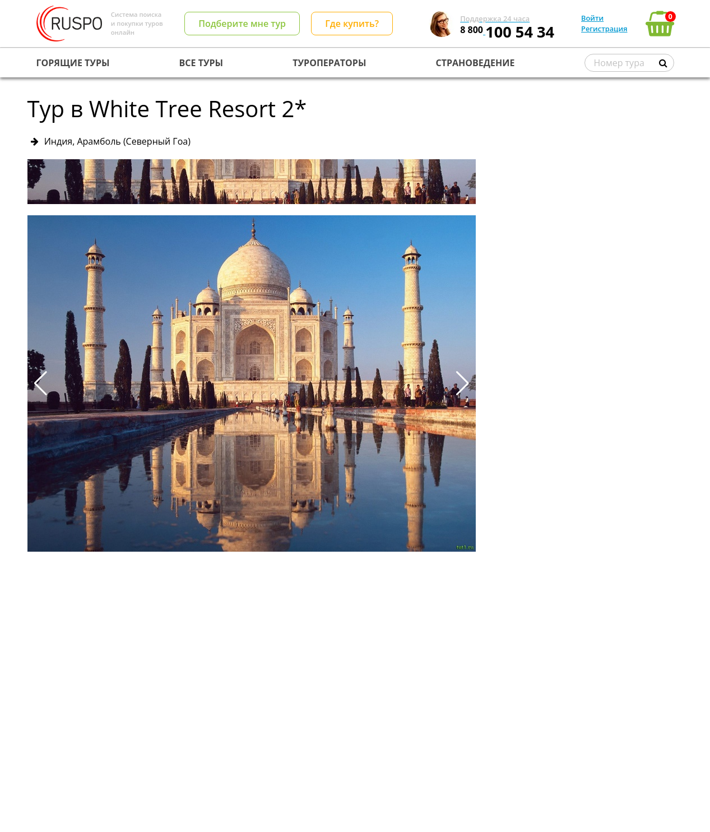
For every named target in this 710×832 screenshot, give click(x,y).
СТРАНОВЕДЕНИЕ (475, 63)
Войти (592, 18)
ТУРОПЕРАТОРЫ (329, 63)
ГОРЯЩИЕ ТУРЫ (73, 63)
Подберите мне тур (242, 23)
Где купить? (352, 23)
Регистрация (604, 29)
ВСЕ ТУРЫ (201, 63)
